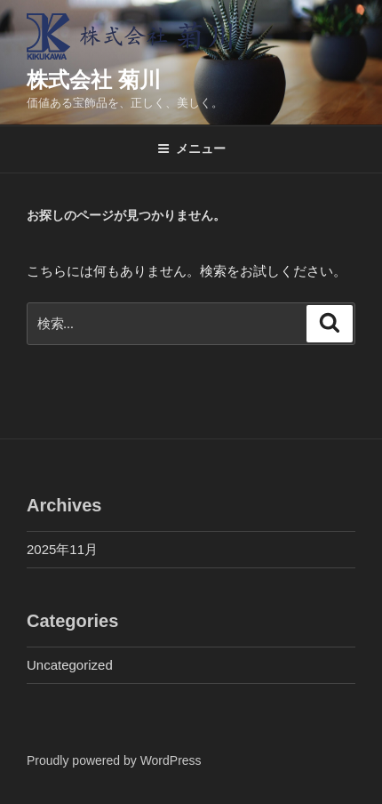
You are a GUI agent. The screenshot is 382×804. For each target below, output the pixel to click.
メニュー (191, 148)
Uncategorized (70, 664)
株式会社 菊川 (94, 80)
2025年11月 (62, 549)
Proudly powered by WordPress (114, 760)
